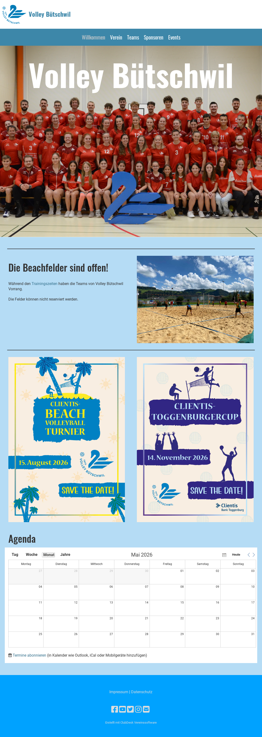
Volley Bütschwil (50, 14)
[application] (132, 600)
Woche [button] (32, 554)
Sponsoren (153, 37)
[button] (248, 554)
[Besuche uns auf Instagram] (138, 709)
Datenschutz (141, 692)
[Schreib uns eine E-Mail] (146, 709)
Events (174, 37)
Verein (116, 37)
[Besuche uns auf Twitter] (130, 709)
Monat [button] (48, 555)
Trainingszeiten (45, 283)
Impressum (118, 692)
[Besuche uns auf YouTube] (122, 709)
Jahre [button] (65, 554)
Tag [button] (15, 554)
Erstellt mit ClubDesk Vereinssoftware (131, 722)
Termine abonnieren (29, 655)
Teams (133, 37)
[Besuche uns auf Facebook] (114, 709)
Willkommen (93, 37)
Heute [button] (236, 554)
